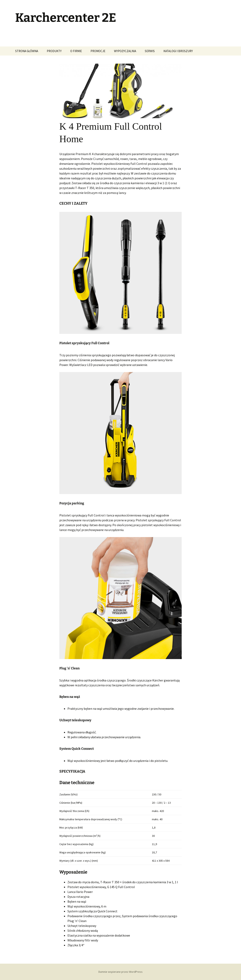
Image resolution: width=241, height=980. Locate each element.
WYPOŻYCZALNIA (125, 51)
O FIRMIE (76, 51)
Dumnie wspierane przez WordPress (120, 972)
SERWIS (150, 51)
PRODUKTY (54, 51)
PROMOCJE (98, 51)
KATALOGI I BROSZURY (178, 51)
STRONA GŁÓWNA (26, 51)
